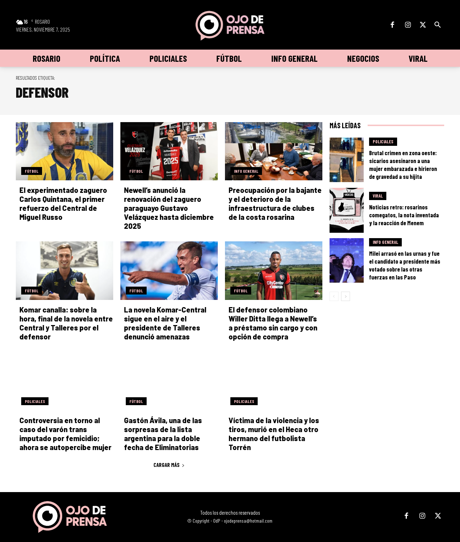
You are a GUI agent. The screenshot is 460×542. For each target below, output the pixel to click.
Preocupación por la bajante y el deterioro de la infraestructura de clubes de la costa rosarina (275, 203)
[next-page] (345, 296)
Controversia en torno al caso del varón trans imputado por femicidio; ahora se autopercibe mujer (65, 433)
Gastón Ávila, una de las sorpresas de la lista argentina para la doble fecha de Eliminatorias (163, 433)
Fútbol (31, 170)
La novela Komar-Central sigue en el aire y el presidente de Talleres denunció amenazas (165, 323)
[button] (437, 25)
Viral (378, 196)
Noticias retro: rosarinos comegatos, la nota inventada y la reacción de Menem (404, 214)
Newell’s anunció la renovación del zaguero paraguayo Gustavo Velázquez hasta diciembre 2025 (169, 208)
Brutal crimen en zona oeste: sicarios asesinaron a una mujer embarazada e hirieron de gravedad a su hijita (403, 164)
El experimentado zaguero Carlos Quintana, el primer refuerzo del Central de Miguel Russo (63, 203)
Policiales (35, 401)
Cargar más (169, 465)
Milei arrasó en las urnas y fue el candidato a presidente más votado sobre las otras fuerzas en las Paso (404, 265)
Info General (246, 170)
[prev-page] (334, 296)
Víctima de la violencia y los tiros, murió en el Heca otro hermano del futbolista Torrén (274, 433)
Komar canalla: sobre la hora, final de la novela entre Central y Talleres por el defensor (66, 323)
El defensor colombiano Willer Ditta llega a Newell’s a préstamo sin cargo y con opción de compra (273, 323)
